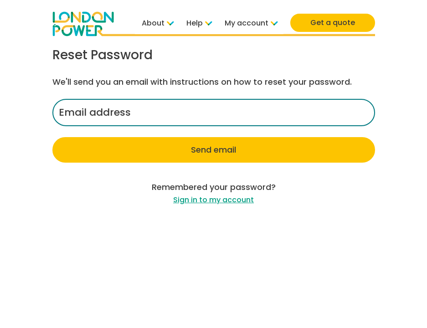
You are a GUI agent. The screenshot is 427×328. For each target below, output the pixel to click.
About (157, 23)
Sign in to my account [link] (213, 200)
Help (198, 23)
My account (250, 22)
